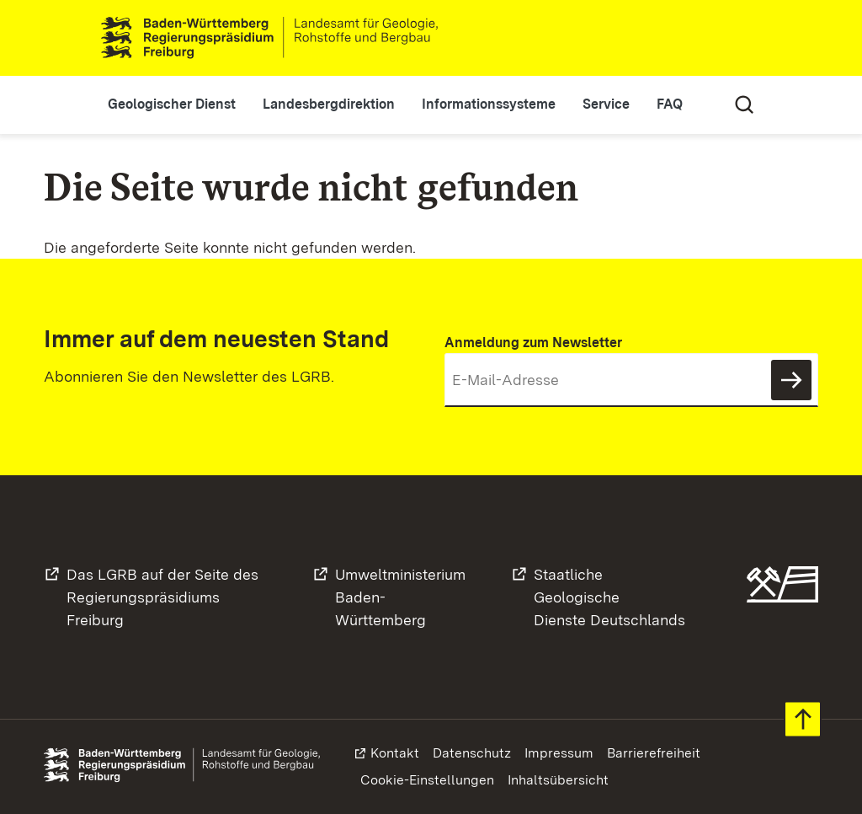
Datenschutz (472, 753)
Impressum (558, 753)
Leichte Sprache (697, 38)
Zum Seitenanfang (803, 719)
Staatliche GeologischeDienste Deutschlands (609, 597)
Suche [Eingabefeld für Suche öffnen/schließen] (744, 104)
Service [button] (606, 104)
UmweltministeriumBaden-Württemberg (400, 597)
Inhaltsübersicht (558, 780)
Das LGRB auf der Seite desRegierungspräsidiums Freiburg (162, 597)
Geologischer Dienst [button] (172, 104)
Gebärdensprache (744, 38)
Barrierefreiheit (653, 753)
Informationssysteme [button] (489, 104)
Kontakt (394, 753)
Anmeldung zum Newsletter (533, 343)
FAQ (670, 104)
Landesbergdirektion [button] (329, 104)
